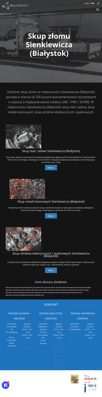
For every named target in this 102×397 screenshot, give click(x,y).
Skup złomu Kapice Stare (51, 287)
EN (86, 3)
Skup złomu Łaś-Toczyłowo (40, 290)
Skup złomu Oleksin (54, 290)
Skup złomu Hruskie (12, 292)
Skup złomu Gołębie (83, 290)
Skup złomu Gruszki (53, 292)
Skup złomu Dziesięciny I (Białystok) (16, 295)
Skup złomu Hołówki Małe (68, 290)
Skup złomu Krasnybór (12, 287)
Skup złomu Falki (38, 287)
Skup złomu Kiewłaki (84, 287)
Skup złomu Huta (77, 292)
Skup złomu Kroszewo (24, 290)
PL (92, 3)
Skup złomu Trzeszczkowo (26, 292)
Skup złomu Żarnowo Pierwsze (68, 287)
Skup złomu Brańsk (65, 292)
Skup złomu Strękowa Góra (36, 295)
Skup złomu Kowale (12, 290)
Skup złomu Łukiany (40, 292)
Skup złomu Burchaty (26, 287)
